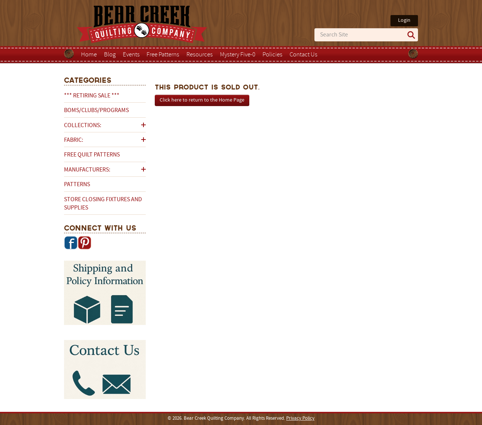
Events (131, 55)
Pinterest (84, 242)
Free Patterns (162, 55)
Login (404, 20)
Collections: (82, 126)
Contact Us (303, 55)
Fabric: (73, 140)
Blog (110, 55)
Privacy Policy (300, 418)
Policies (272, 55)
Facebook (71, 242)
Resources (199, 55)
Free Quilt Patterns (92, 155)
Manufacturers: (87, 170)
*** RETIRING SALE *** (91, 96)
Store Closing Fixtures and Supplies (103, 204)
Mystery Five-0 (237, 55)
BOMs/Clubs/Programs (96, 111)
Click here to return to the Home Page (202, 100)
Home (89, 55)
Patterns (77, 185)
